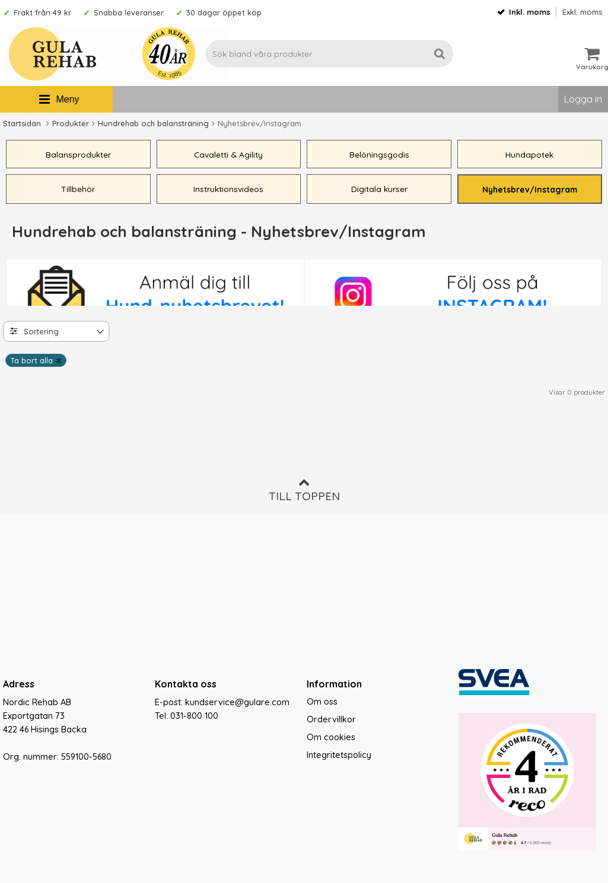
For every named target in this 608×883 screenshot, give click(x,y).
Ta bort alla (31, 361)
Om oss (322, 701)
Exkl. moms (582, 12)
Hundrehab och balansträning (153, 123)
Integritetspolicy (339, 755)
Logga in (583, 99)
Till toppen (304, 489)
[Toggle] (99, 333)
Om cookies (331, 737)
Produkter (70, 123)
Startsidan (22, 123)
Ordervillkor (331, 719)
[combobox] (56, 332)
